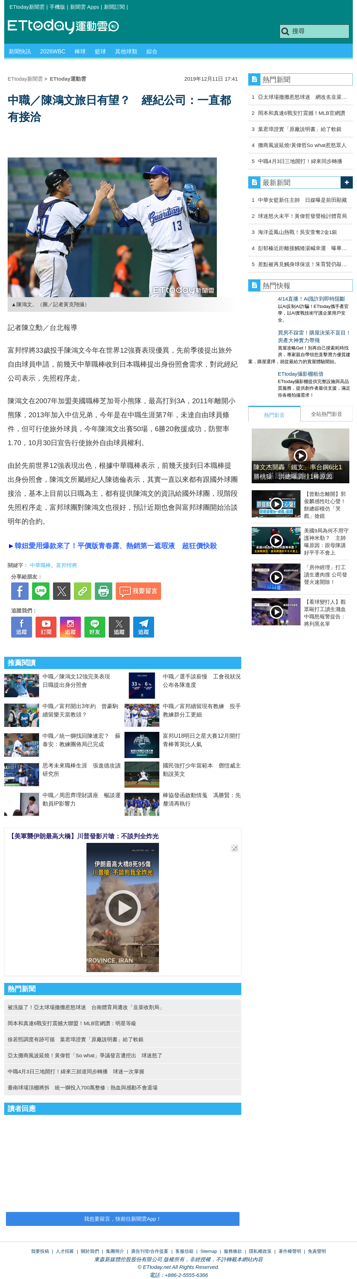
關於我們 (90, 1251)
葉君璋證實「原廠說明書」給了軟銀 (300, 129)
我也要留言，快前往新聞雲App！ (122, 1219)
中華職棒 (40, 565)
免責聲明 (317, 1251)
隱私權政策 (260, 1251)
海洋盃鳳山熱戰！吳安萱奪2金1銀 (297, 232)
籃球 (100, 51)
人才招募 (65, 1251)
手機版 (57, 7)
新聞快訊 (20, 51)
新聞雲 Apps (84, 7)
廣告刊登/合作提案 (150, 1251)
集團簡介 (115, 1251)
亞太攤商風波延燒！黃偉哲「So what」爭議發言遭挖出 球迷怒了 (85, 1055)
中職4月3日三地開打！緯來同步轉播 (300, 161)
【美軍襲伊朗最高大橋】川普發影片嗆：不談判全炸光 (83, 836)
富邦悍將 (66, 565)
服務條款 (233, 1251)
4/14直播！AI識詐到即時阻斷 (282, 299)
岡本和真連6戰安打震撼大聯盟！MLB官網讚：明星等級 (72, 1023)
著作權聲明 (290, 1251)
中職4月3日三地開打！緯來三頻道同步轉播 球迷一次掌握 (76, 1071)
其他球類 (126, 51)
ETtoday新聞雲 (27, 7)
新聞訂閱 (114, 7)
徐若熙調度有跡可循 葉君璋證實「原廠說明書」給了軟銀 (76, 1039)
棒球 (80, 51)
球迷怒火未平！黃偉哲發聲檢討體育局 (302, 216)
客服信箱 (184, 1251)
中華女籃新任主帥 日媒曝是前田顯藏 (302, 200)
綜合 (152, 51)
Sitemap (208, 1251)
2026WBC (53, 51)
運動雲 (69, 27)
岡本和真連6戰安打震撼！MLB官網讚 (301, 113)
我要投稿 (40, 1251)
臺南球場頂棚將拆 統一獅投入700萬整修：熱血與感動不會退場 (83, 1087)
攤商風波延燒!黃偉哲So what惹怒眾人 (302, 145)
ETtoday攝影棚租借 (271, 367)
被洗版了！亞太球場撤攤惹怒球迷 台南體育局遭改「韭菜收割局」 (86, 1007)
